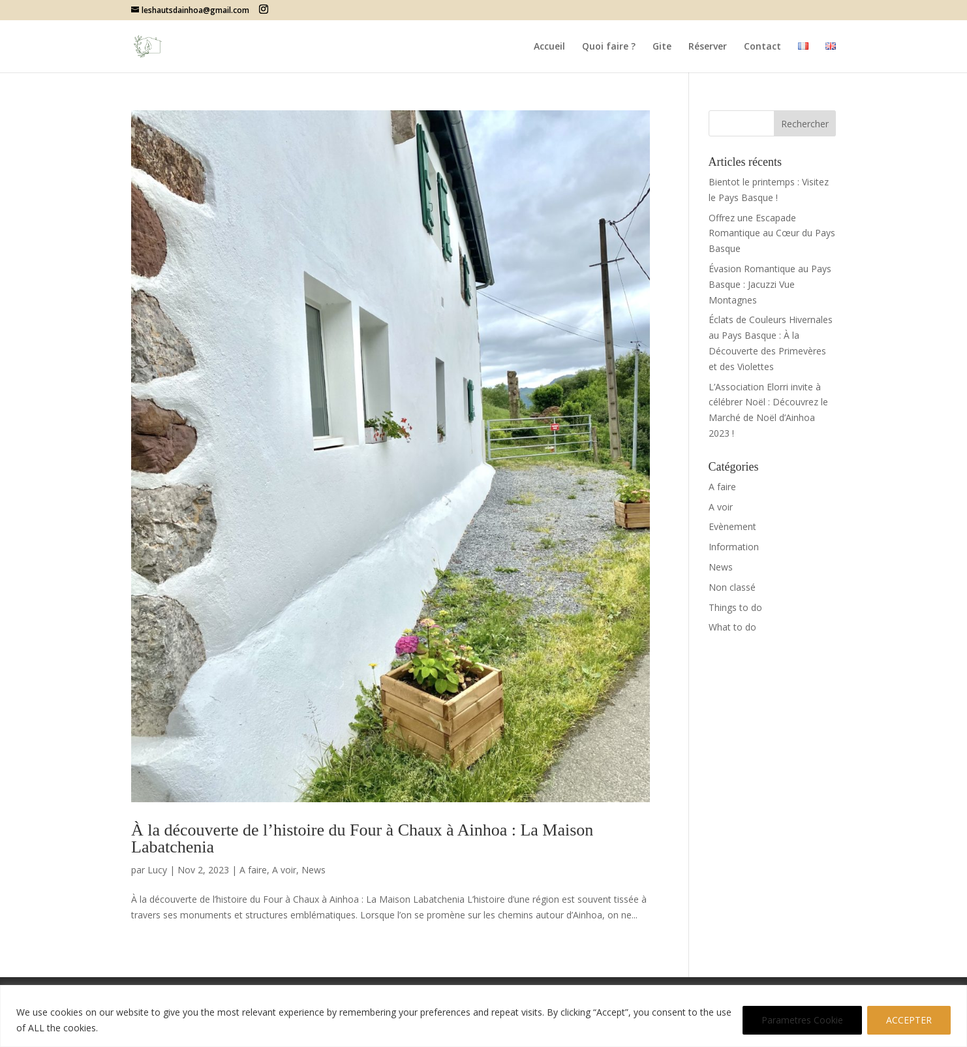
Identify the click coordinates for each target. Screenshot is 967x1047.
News (313, 870)
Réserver (707, 47)
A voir (284, 870)
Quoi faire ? (609, 47)
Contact (762, 47)
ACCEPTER (909, 1020)
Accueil (549, 47)
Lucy (157, 870)
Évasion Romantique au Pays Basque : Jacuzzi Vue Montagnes (770, 284)
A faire (253, 870)
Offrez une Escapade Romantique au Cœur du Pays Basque (772, 233)
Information (734, 546)
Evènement (732, 526)
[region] (483, 1016)
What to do (732, 627)
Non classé (732, 587)
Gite (661, 47)
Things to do (735, 607)
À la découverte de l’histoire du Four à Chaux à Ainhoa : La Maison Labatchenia (362, 838)
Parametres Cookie (802, 1020)
